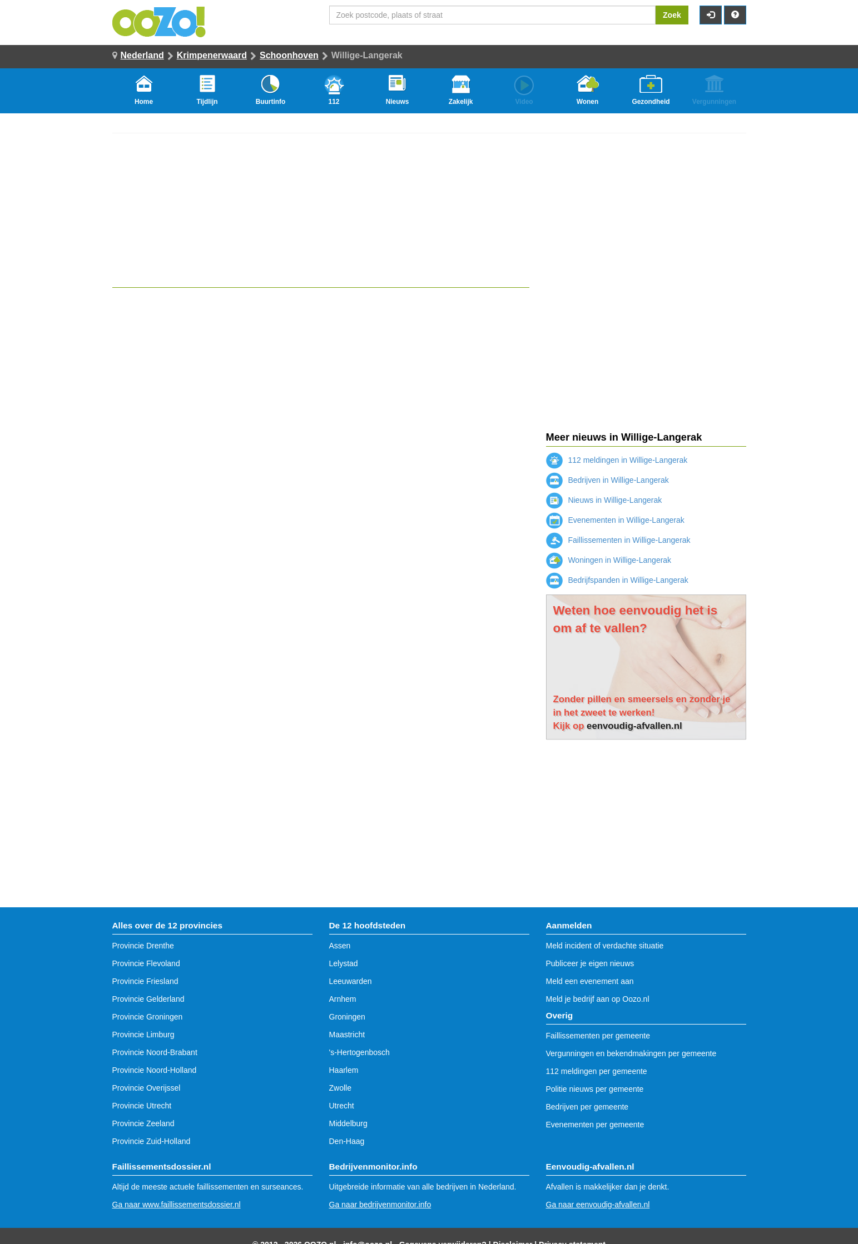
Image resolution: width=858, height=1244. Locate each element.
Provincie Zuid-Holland (151, 1141)
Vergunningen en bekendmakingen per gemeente (631, 1053)
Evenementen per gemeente (595, 1124)
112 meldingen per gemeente (596, 1071)
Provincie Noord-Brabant (154, 1052)
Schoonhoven (289, 55)
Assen (340, 945)
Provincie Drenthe (143, 945)
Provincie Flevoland (146, 963)
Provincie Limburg (143, 1034)
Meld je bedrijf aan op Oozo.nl (597, 999)
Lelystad (343, 963)
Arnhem (342, 999)
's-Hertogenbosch (359, 1052)
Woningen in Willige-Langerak (609, 560)
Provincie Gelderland (148, 999)
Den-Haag (347, 1141)
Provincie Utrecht (142, 1105)
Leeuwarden (350, 981)
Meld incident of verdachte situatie (605, 945)
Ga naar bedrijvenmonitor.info (380, 1204)
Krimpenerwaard (212, 55)
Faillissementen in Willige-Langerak (618, 540)
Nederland (142, 55)
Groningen (347, 1016)
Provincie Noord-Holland (154, 1070)
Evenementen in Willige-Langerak (615, 520)
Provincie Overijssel (146, 1087)
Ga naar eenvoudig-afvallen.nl (598, 1204)
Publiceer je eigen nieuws (590, 963)
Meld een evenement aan (590, 981)
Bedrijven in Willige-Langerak (607, 480)
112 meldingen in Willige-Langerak (617, 460)
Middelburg (348, 1123)
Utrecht (341, 1105)
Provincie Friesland (145, 981)
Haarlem (344, 1070)
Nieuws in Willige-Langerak (604, 500)
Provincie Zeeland (143, 1123)
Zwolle (340, 1087)
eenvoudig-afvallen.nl (634, 726)
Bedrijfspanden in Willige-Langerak (617, 580)
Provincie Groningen (147, 1016)
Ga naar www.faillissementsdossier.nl (176, 1204)
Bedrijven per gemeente (587, 1106)
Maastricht (347, 1034)
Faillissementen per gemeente (598, 1035)
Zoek (672, 15)
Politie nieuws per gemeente (595, 1089)
